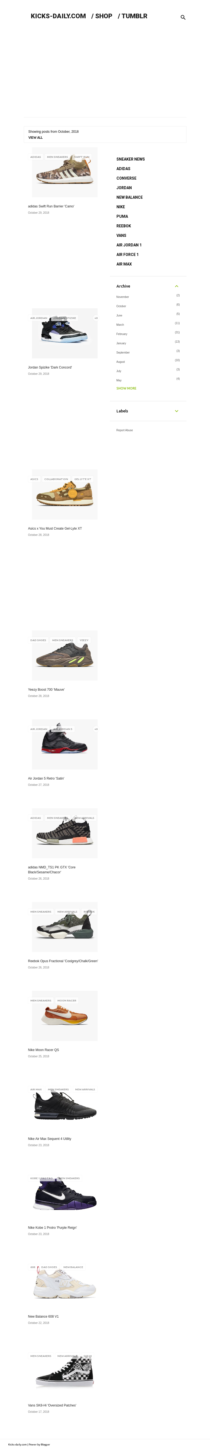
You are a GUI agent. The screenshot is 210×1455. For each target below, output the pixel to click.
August (120, 361)
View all (35, 137)
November (122, 296)
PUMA (122, 216)
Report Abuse (124, 430)
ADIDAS (123, 169)
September (123, 352)
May (119, 380)
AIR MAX (124, 264)
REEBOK (123, 226)
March (120, 324)
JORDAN (124, 188)
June (119, 315)
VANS (121, 235)
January (121, 343)
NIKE (120, 207)
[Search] (183, 17)
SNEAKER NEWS (130, 159)
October (121, 306)
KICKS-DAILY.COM (58, 16)
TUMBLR (134, 16)
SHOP (103, 16)
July (118, 371)
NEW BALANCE (129, 197)
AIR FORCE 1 (127, 254)
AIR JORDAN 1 (129, 245)
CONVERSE (126, 178)
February (121, 334)
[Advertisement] (105, 71)
